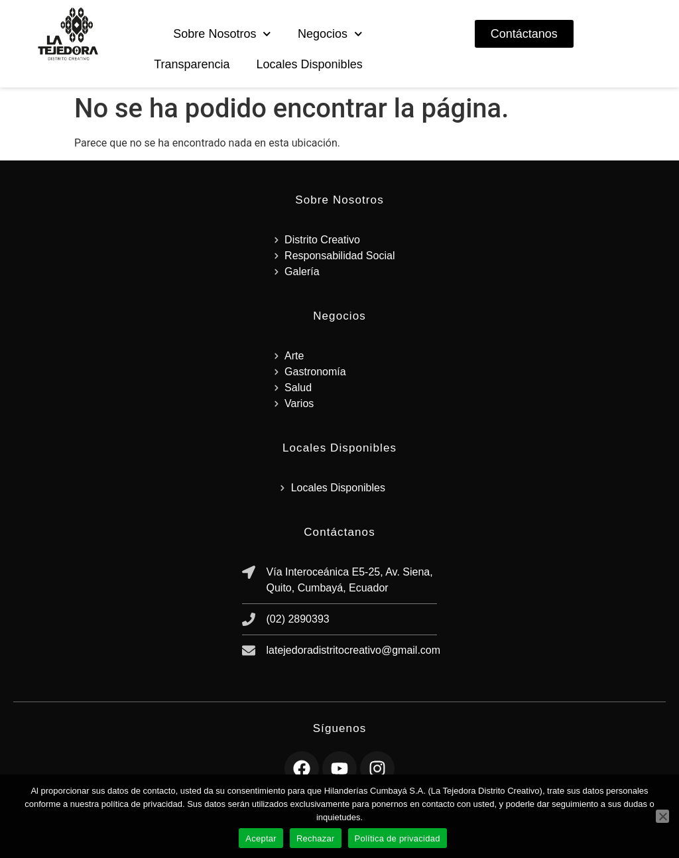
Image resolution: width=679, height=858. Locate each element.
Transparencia (191, 64)
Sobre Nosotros (222, 34)
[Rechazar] (662, 816)
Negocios (330, 34)
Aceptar (261, 838)
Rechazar (315, 838)
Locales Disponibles (310, 64)
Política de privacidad (397, 838)
